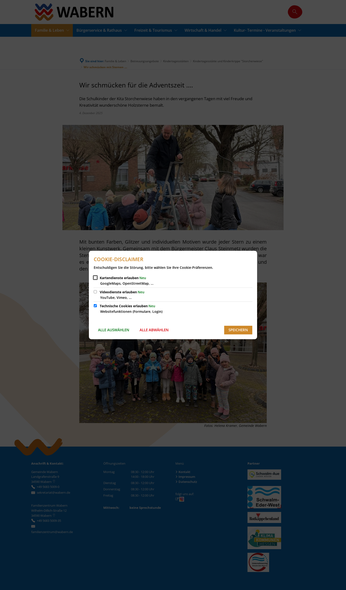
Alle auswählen (113, 329)
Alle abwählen (154, 329)
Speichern (238, 329)
